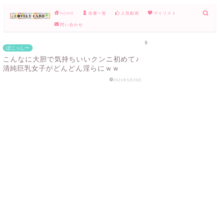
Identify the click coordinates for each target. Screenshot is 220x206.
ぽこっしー (17, 47)
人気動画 (127, 13)
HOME (64, 13)
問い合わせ (68, 25)
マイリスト (162, 13)
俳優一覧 (94, 13)
